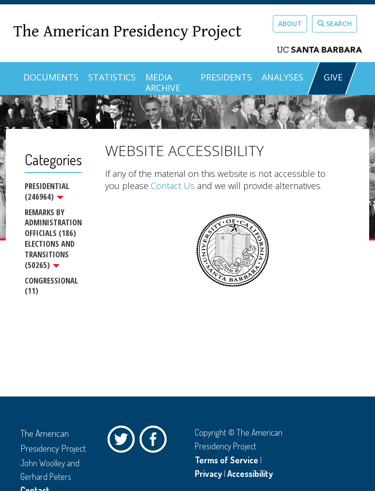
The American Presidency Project (127, 31)
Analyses (282, 77)
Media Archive (162, 82)
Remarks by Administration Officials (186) (53, 222)
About (290, 23)
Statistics (112, 77)
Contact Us (173, 185)
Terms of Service (226, 460)
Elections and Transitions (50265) (50, 254)
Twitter (124, 442)
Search (334, 23)
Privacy (208, 473)
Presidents (226, 77)
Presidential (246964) (47, 191)
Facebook (156, 442)
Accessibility (250, 473)
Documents (50, 77)
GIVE (333, 77)
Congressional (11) (51, 286)
